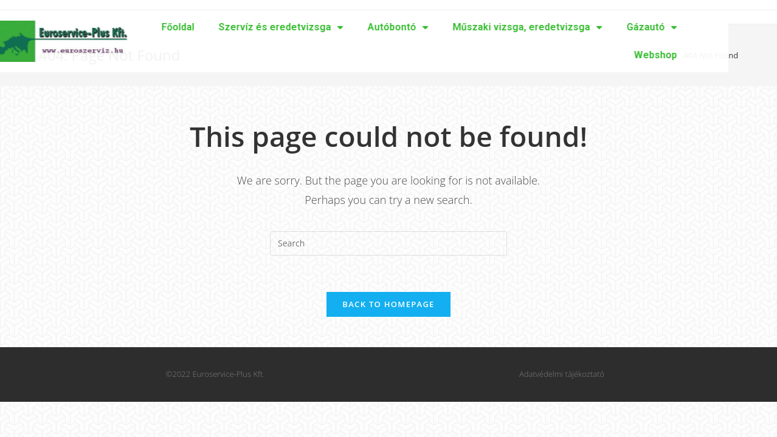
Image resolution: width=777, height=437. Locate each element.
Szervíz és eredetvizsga (232, 27)
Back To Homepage (388, 304)
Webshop (607, 55)
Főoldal (129, 27)
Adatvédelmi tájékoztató (561, 373)
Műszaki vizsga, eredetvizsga (479, 27)
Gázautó (603, 27)
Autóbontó (349, 27)
